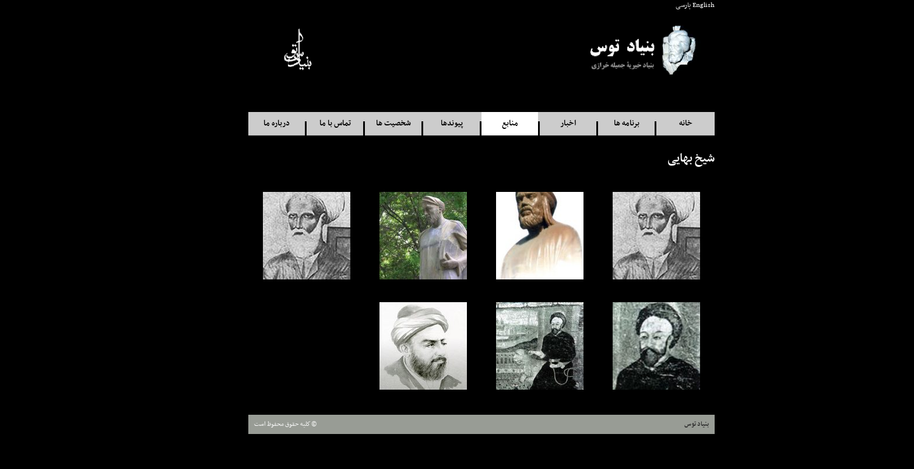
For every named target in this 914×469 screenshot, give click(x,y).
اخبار (543, 123)
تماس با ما (310, 123)
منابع (485, 123)
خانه (661, 123)
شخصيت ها (368, 123)
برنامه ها (602, 123)
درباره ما (252, 123)
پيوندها (427, 123)
